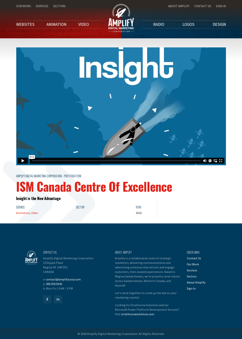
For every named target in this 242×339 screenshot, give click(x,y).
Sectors (59, 6)
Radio (158, 24)
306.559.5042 (54, 284)
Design (219, 24)
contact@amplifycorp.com (63, 279)
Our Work (23, 6)
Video (83, 24)
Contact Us (202, 6)
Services (42, 6)
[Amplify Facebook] (47, 299)
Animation (56, 24)
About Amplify (178, 6)
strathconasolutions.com (137, 314)
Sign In (221, 6)
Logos (188, 24)
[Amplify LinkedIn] (58, 299)
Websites (25, 24)
